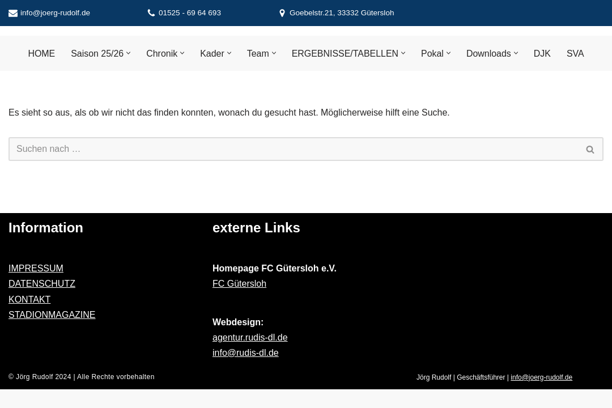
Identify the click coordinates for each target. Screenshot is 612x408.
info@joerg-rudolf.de (55, 12)
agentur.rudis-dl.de (250, 355)
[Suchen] (293, 150)
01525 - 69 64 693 (190, 12)
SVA (576, 53)
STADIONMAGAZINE (52, 333)
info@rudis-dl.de (245, 371)
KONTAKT (29, 317)
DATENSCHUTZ (41, 302)
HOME (40, 53)
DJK (542, 53)
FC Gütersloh (239, 302)
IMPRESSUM (35, 287)
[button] (128, 54)
